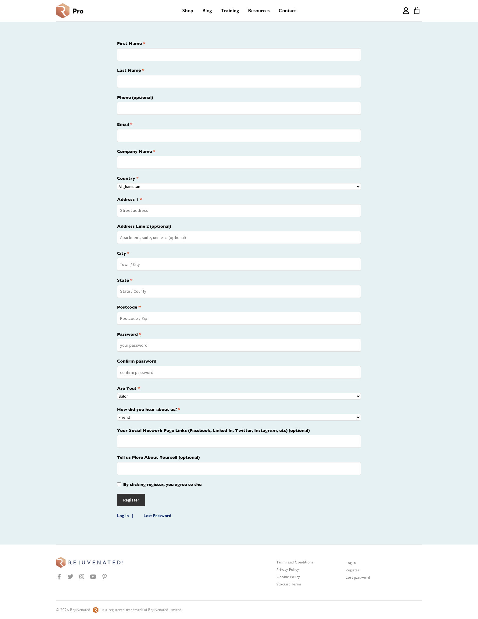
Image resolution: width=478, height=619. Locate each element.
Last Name (130, 70)
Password (129, 334)
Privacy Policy (287, 569)
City (123, 253)
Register (352, 570)
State (125, 280)
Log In (123, 515)
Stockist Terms (288, 584)
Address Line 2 (144, 226)
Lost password (358, 577)
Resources (258, 10)
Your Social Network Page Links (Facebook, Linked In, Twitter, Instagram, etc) (213, 430)
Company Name (136, 151)
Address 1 (129, 199)
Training (230, 10)
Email (125, 124)
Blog (207, 10)
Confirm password (136, 361)
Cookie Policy (288, 577)
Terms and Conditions (294, 562)
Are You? (128, 388)
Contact (287, 10)
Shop (187, 10)
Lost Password (157, 515)
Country (128, 178)
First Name (131, 43)
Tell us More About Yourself (158, 457)
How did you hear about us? (148, 409)
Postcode (129, 307)
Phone (135, 97)
